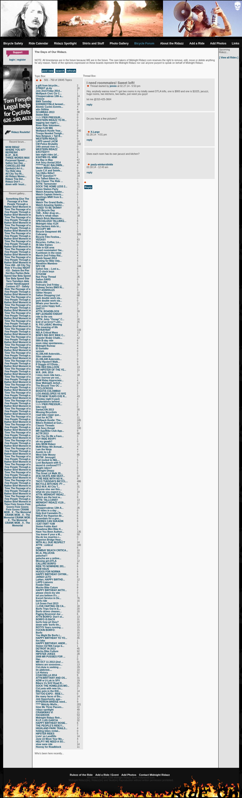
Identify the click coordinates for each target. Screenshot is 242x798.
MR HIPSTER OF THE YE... (51, 369)
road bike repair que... (48, 415)
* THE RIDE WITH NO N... (50, 478)
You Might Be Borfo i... (49, 635)
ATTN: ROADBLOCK (47, 311)
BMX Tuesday (44, 101)
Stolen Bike (42, 114)
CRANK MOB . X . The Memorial (17, 511)
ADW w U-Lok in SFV (48, 680)
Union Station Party (47, 189)
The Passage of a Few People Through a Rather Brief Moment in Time (17, 204)
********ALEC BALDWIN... (50, 165)
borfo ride (41, 601)
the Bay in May (44, 160)
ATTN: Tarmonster (46, 184)
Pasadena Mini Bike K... (49, 529)
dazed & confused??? (48, 465)
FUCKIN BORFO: (45, 630)
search (60, 70)
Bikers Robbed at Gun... (49, 423)
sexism (40, 351)
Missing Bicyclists (46, 412)
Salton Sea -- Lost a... (48, 269)
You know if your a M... (49, 534)
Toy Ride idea (13, 171)
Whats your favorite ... (48, 303)
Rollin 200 (41, 282)
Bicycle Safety (13, 43)
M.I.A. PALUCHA (45, 553)
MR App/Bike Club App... (50, 431)
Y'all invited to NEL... (48, 460)
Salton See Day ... (16, 163)
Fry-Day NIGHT (21, 268)
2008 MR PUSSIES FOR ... (50, 656)
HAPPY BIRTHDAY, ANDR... (51, 643)
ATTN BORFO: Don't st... (50, 616)
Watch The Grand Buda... (50, 202)
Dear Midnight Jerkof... (49, 383)
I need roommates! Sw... (50, 250)
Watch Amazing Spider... (50, 192)
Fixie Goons (17, 504)
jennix (113, 86)
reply (90, 104)
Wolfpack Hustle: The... (49, 420)
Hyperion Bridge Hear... (49, 539)
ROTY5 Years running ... (50, 627)
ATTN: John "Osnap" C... (50, 319)
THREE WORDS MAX (18, 157)
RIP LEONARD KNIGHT (49, 314)
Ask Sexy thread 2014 (48, 162)
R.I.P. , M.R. (12, 155)
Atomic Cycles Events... (49, 107)
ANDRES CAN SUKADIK (50, 521)
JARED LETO (43, 577)
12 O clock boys (45, 271)
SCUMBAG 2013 (45, 112)
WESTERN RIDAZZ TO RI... (51, 120)
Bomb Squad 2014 (46, 258)
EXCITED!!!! (43, 152)
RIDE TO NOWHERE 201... (51, 566)
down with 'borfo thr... (48, 624)
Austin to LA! (43, 452)
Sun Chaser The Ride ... (49, 181)
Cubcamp (41, 234)
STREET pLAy (44, 88)
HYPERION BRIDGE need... (51, 701)
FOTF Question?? (46, 176)
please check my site (48, 593)
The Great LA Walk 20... (49, 473)
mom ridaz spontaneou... (50, 343)
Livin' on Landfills (46, 736)
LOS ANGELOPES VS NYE (51, 393)
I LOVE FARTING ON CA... (51, 606)
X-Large (95, 132)
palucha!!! (42, 555)
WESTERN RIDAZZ (46, 138)
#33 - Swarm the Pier (17, 270)
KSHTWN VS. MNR (46, 157)
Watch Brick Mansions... (50, 218)
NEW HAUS (42, 569)
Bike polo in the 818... (48, 691)
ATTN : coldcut (44, 545)
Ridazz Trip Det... (15, 179)
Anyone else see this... (49, 489)
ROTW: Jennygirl (46, 457)
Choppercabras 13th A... (50, 508)
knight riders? (44, 468)
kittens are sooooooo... (49, 664)
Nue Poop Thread (46, 276)
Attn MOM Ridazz (46, 444)
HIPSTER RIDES (45, 733)
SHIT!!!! (40, 308)
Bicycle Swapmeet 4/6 (48, 231)
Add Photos (218, 43)
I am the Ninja (44, 449)
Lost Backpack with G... (49, 462)
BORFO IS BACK (45, 619)
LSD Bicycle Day (45, 210)
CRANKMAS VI (44, 712)
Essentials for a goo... (48, 518)
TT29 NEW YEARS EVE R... (51, 396)
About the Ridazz (172, 43)
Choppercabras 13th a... (49, 96)
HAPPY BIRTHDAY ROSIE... (51, 723)
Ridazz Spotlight (65, 43)
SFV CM (40, 266)
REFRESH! (12, 152)
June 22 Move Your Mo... (50, 739)
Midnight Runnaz (46, 346)
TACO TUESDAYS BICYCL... (52, 481)
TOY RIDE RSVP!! (46, 439)
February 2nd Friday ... (49, 284)
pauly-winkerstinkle (102, 164)
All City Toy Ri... (15, 173)
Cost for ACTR (44, 417)
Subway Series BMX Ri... (50, 287)
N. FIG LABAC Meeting (49, 324)
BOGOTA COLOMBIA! (48, 391)
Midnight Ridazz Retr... (49, 717)
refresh (71, 70)
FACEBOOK (43, 715)
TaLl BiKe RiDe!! (45, 173)
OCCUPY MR (43, 229)
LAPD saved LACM (47, 141)
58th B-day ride (44, 340)
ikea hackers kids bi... (48, 226)
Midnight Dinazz (45, 470)
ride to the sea (44, 316)
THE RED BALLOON (47, 367)
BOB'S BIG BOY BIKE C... (50, 335)
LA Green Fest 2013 (47, 603)
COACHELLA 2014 (46, 675)
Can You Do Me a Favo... (50, 436)
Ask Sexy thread (45, 428)
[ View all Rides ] (228, 57)
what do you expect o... (49, 492)
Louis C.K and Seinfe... (49, 170)
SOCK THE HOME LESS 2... (51, 186)
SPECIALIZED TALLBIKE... (51, 221)
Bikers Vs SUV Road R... (50, 683)
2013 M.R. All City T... (48, 486)
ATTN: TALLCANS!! (47, 500)
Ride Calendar (38, 43)
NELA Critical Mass (47, 332)
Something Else (15, 199)
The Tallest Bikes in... (48, 178)
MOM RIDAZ (13, 147)
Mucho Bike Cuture (47, 587)
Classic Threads (45, 425)
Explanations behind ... (49, 401)
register (21, 59)
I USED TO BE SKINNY (49, 207)
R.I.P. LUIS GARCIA (47, 720)
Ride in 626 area (45, 247)
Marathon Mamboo (46, 263)
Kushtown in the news (49, 253)
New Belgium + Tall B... (49, 136)
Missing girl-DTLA (46, 561)
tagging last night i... (47, 122)
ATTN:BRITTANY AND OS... (51, 678)
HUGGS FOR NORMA (48, 571)
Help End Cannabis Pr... (49, 513)
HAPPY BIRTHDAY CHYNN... (52, 574)
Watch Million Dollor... (48, 168)
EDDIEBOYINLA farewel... (50, 104)
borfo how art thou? (47, 622)
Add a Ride (197, 43)
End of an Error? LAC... (49, 322)
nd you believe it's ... (47, 595)
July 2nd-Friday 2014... (49, 91)
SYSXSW (41, 274)
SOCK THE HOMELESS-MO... (52, 686)
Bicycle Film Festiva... (48, 237)
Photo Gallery (119, 43)
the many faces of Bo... (49, 696)
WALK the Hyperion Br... (50, 516)
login (12, 59)
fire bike (40, 640)
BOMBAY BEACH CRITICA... (52, 550)
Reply (88, 187)
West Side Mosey (46, 454)
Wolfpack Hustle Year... (49, 130)
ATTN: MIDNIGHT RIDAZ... (51, 494)
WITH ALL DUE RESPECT (50, 542)
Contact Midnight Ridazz (154, 774)
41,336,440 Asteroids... (49, 354)
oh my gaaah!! (44, 441)
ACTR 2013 (42, 433)
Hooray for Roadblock (48, 747)
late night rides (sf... (47, 154)
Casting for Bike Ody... (49, 261)
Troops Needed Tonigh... (50, 133)
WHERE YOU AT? (16, 149)
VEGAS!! (41, 239)
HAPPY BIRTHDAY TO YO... (51, 638)
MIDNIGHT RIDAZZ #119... (50, 502)
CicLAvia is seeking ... (48, 667)
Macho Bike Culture (47, 651)
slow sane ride (44, 744)
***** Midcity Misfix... (47, 704)
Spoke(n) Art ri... (15, 168)
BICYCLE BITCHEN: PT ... (50, 484)
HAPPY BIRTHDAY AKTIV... (51, 590)
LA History (42, 672)
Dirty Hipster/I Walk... (48, 361)
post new (48, 70)
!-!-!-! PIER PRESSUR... (49, 117)
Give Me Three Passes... (50, 707)
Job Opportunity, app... (49, 699)
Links (235, 43)
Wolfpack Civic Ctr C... (49, 93)
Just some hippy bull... (49, 306)
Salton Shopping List (48, 295)
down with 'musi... (16, 184)
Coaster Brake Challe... (49, 338)
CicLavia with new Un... (49, 688)
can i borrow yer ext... (48, 377)
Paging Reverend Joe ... (49, 614)
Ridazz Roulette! (17, 132)
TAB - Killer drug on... (48, 213)
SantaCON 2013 (45, 409)
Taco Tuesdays (14, 281)
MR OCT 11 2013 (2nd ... (49, 662)
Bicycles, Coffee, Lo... (48, 242)
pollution (41, 505)
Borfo (39, 632)
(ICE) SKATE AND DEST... (50, 476)
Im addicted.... (44, 670)
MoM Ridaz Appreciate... (50, 380)
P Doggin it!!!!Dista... (48, 364)
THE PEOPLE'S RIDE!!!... (50, 725)
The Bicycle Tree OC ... (49, 385)
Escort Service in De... (48, 598)
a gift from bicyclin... (47, 85)
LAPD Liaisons (44, 582)
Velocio (40, 99)
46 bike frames (44, 245)
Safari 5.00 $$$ (44, 128)
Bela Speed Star (16, 274)
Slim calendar (44, 356)
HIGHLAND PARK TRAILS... (51, 728)
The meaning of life (47, 327)
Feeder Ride (43, 585)
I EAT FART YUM (45, 524)
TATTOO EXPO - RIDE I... (50, 693)
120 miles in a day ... (47, 510)
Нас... (39, 659)
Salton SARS (43, 279)
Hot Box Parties (14, 273)
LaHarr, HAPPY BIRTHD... (50, 579)
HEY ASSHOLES (45, 290)
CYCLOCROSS (44, 388)
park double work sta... (49, 298)
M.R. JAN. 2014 (44, 372)
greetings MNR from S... (49, 197)
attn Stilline (42, 109)
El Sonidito (42, 348)
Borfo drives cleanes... (49, 611)
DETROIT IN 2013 (46, 648)
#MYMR (40, 199)
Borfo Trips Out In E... (48, 608)
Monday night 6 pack (48, 399)
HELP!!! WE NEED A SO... (50, 741)
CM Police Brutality (47, 144)
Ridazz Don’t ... (14, 181)
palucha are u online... (48, 558)
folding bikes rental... (48, 731)
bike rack (41, 407)
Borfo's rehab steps (47, 215)
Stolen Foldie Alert (46, 526)
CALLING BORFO (46, 563)
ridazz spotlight (45, 709)
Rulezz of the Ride (81, 774)
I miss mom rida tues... (49, 375)
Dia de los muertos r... (48, 537)
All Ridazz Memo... (16, 176)
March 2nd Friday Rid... (49, 255)
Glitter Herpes (44, 292)
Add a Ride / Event (107, 774)
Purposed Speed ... (16, 160)
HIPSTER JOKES (45, 654)
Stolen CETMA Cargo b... (50, 646)
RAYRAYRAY (43, 330)
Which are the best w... (49, 497)
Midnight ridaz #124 (47, 223)
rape (38, 547)
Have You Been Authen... (50, 531)
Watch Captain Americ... (50, 194)
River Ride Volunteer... (48, 125)
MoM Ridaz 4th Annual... (50, 446)
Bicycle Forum (144, 43)
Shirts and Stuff (93, 43)
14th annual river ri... (48, 146)
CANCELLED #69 (15, 165)
